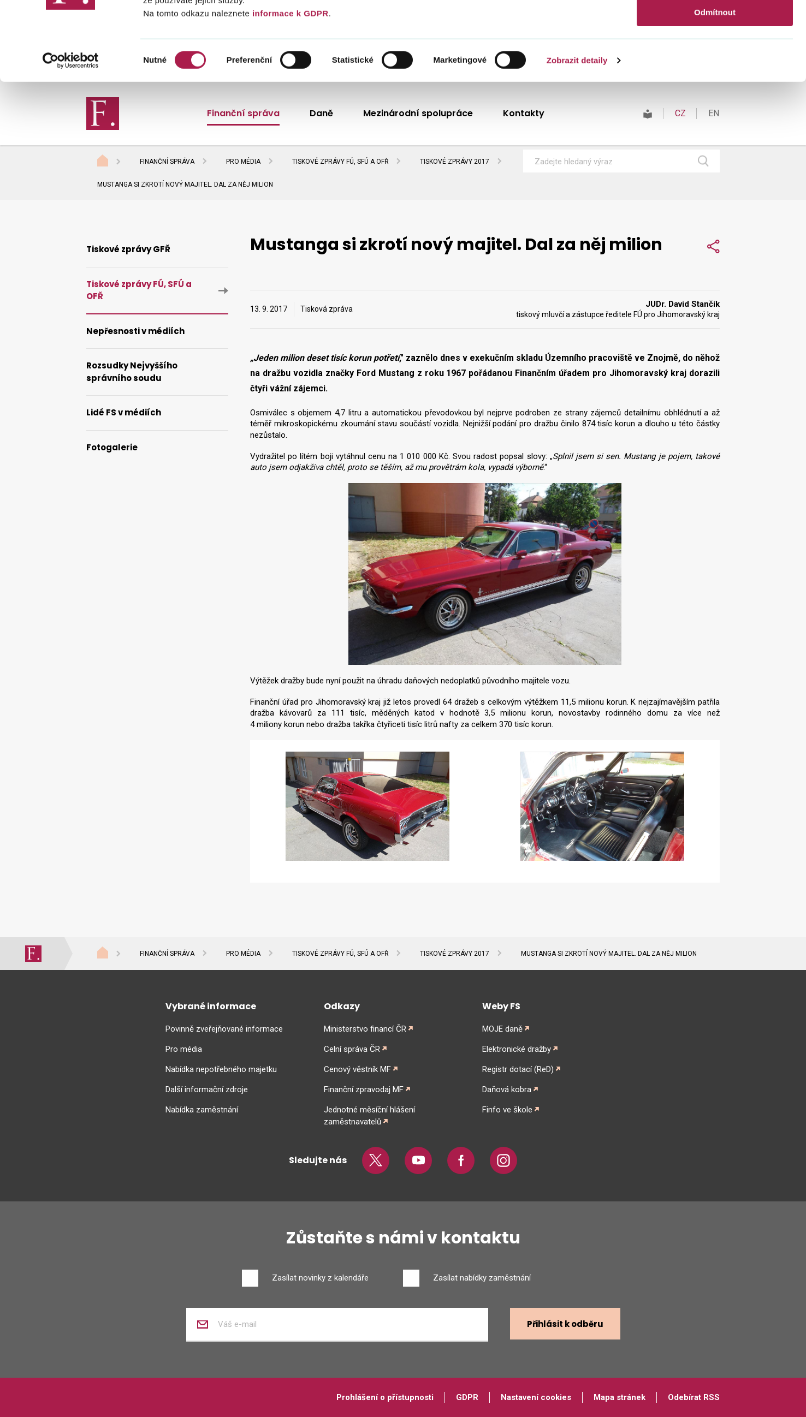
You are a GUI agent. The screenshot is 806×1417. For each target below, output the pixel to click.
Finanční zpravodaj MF (364, 1089)
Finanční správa (167, 161)
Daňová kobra (506, 1089)
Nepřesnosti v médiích (135, 331)
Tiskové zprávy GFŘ (128, 249)
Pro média (243, 161)
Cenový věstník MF (357, 1069)
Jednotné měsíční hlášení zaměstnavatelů (369, 1116)
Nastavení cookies (536, 1397)
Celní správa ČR (352, 1049)
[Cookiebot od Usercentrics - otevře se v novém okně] (70, 139)
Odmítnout (715, 91)
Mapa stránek (619, 1397)
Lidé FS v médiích (123, 412)
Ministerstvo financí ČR (365, 1029)
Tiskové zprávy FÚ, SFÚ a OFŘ (340, 161)
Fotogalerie (112, 447)
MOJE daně (502, 1029)
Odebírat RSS (694, 1397)
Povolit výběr (714, 59)
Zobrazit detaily (577, 139)
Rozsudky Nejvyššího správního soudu (131, 372)
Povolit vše (714, 27)
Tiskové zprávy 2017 (454, 161)
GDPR (467, 1397)
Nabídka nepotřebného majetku (221, 1069)
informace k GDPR (289, 92)
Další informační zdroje (206, 1089)
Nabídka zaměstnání (201, 1110)
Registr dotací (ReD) (518, 1069)
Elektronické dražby (516, 1049)
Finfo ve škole (507, 1110)
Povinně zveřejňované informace (224, 1029)
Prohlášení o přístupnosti (385, 1397)
